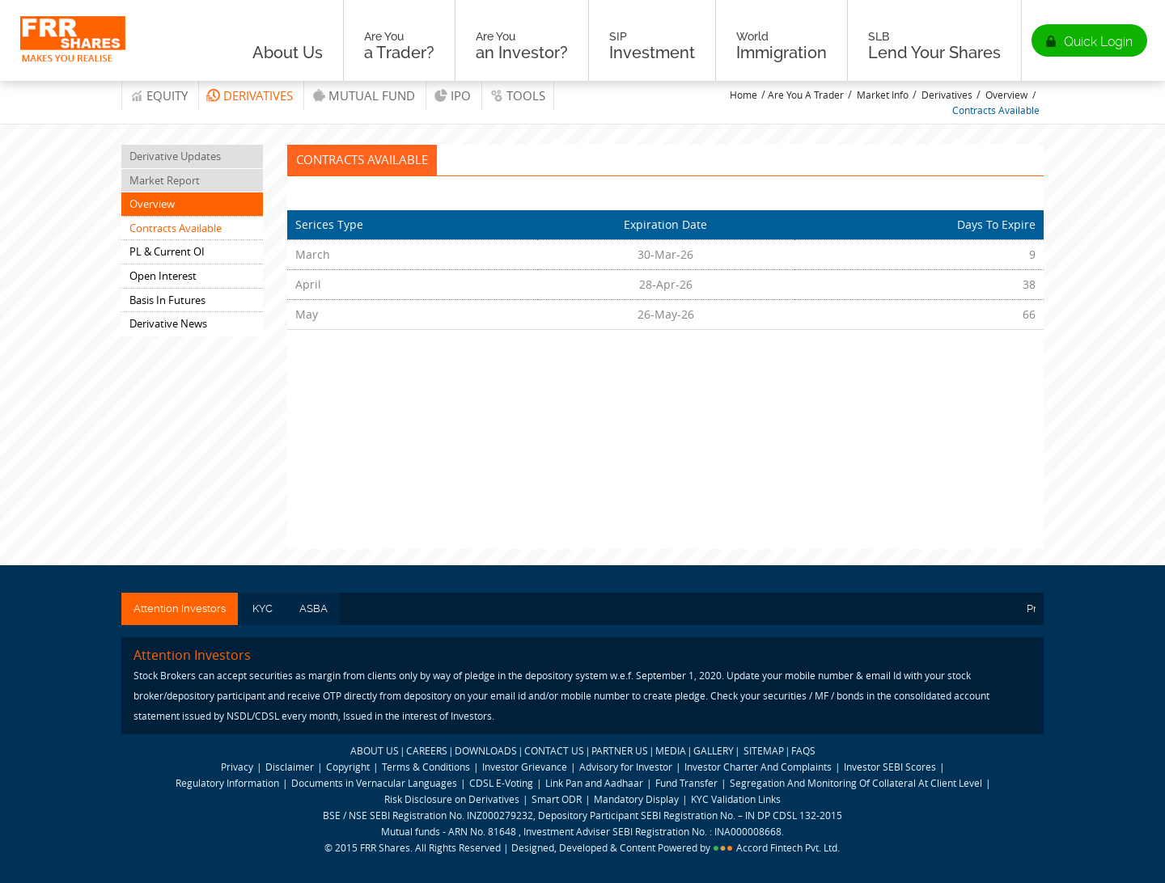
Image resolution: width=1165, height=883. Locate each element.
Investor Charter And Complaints (758, 766)
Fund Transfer (687, 782)
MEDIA (670, 750)
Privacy (237, 766)
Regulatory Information (227, 782)
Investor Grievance (524, 766)
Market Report (164, 180)
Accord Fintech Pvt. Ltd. (788, 847)
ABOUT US (374, 750)
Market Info (883, 94)
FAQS (803, 750)
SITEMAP (763, 750)
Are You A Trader (806, 94)
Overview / (1010, 94)
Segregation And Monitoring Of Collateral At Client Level (857, 782)
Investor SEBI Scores (890, 766)
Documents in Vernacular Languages (374, 782)
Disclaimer (289, 766)
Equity (167, 95)
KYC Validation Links (736, 798)
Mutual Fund (371, 95)
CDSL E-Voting (502, 782)
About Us (287, 45)
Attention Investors (179, 608)
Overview (152, 203)
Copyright (348, 766)
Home (743, 94)
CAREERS (426, 750)
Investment (652, 45)
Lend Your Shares (934, 45)
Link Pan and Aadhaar (594, 782)
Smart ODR (557, 798)
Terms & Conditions (426, 766)
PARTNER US (619, 750)
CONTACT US (554, 750)
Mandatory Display (636, 798)
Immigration (781, 45)
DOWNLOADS (486, 750)
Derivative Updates (175, 156)
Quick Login (1098, 41)
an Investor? (522, 45)
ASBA (313, 608)
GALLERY (713, 750)
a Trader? (399, 45)
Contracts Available (996, 110)
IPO (461, 95)
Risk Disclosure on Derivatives (451, 798)
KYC (262, 608)
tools (525, 95)
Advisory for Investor (625, 766)
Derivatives (258, 95)
